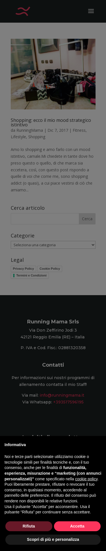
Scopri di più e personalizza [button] (53, 539)
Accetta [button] (77, 526)
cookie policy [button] (86, 479)
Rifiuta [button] (29, 526)
